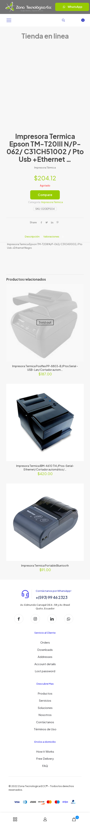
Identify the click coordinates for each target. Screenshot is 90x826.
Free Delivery (45, 758)
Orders (45, 642)
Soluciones (45, 707)
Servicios (45, 700)
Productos (45, 693)
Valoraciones (54, 236)
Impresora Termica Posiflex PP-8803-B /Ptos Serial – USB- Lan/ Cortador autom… (45, 367)
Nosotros (45, 715)
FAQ (45, 766)
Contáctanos (45, 722)
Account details (45, 664)
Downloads (45, 649)
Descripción (32, 236)
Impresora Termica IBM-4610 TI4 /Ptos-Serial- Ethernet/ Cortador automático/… (45, 467)
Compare (45, 195)
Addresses (45, 656)
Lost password (45, 671)
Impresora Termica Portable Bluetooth (45, 565)
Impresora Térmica (52, 202)
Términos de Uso (45, 729)
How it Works (45, 751)
